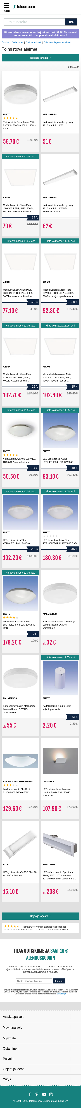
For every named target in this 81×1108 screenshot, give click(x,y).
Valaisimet (17, 42)
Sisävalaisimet (33, 42)
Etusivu (5, 42)
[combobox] (34, 22)
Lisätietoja (61, 994)
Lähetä (59, 981)
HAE (71, 22)
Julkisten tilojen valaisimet (57, 42)
